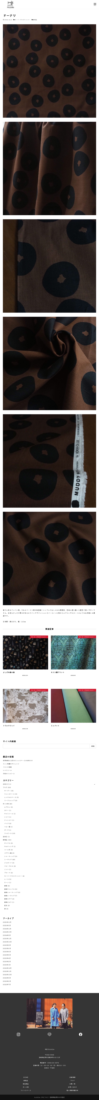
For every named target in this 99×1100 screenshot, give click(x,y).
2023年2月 (7, 961)
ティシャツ (8, 820)
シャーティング (9, 856)
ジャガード (8, 863)
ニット (6, 869)
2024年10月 (7, 932)
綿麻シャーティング (11, 892)
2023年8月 (7, 948)
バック (6, 823)
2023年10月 (7, 942)
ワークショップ (9, 800)
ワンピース (8, 833)
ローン (6, 882)
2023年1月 (7, 965)
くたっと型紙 (7, 767)
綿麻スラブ (8, 899)
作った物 (6, 804)
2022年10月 (7, 975)
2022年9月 (7, 978)
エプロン (7, 807)
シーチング (8, 859)
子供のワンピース (9, 774)
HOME (25, 1077)
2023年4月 (7, 958)
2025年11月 (7, 922)
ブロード (7, 873)
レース (6, 879)
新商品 (35, 19)
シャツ (6, 817)
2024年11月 (7, 929)
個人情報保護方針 (72, 1090)
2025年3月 (7, 925)
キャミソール (8, 814)
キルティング (8, 846)
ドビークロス (8, 866)
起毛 (5, 905)
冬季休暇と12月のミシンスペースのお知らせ (18, 760)
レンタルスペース (10, 797)
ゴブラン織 (8, 853)
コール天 (7, 850)
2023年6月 (7, 952)
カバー (6, 810)
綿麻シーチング (9, 896)
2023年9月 (7, 945)
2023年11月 (7, 938)
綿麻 (5, 886)
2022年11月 (7, 971)
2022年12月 (7, 968)
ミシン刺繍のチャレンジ (11, 764)
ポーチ (6, 830)
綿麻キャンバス (9, 889)
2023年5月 (7, 955)
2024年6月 (7, 935)
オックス (7, 843)
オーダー (7, 791)
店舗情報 (72, 1077)
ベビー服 (7, 827)
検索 (93, 746)
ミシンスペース (9, 794)
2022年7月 (7, 984)
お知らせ (6, 784)
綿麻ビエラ (8, 902)
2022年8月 (7, 981)
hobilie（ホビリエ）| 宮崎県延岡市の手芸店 (49, 1097)
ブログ (5, 787)
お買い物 (72, 1084)
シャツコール (7, 770)
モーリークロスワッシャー (22, 19)
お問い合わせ (72, 1087)
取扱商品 (26, 1084)
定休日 (5, 837)
